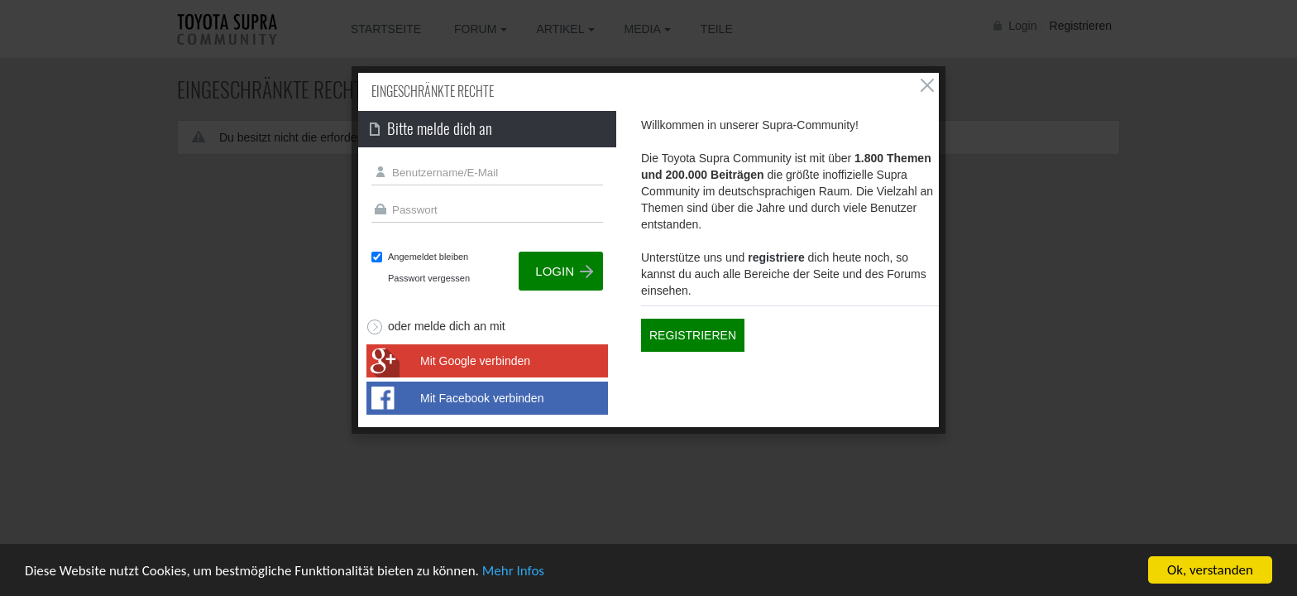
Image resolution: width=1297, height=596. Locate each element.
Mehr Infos (513, 571)
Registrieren (692, 335)
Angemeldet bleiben (428, 257)
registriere (776, 257)
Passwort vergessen (429, 278)
